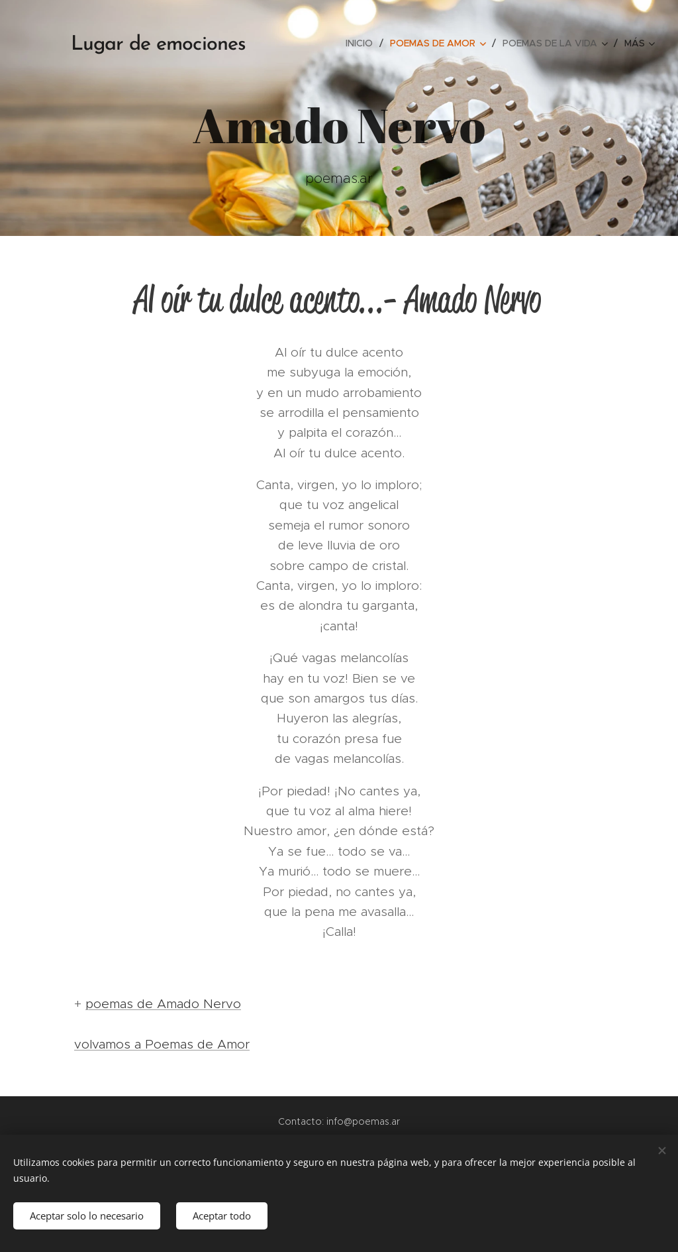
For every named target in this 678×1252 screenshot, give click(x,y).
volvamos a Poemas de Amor (162, 1044)
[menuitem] (362, 43)
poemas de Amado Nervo (163, 1003)
